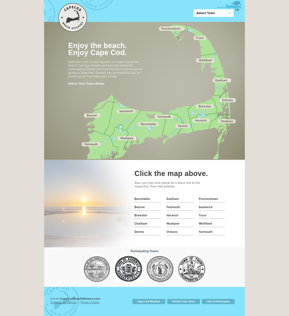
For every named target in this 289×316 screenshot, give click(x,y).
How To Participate (218, 300)
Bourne (139, 206)
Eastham (173, 198)
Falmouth (173, 206)
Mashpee (173, 222)
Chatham (140, 222)
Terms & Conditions (63, 301)
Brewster (140, 214)
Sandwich (206, 206)
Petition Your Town (183, 300)
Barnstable (142, 198)
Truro (202, 214)
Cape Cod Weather (148, 300)
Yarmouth (206, 231)
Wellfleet (205, 222)
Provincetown (208, 198)
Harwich (172, 214)
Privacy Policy (90, 301)
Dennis (139, 231)
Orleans (172, 231)
